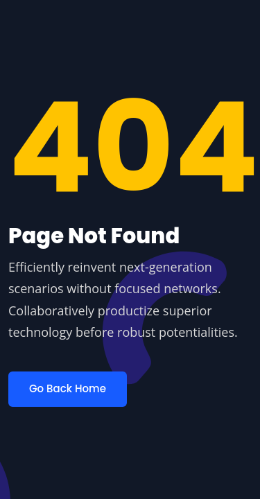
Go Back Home (67, 388)
